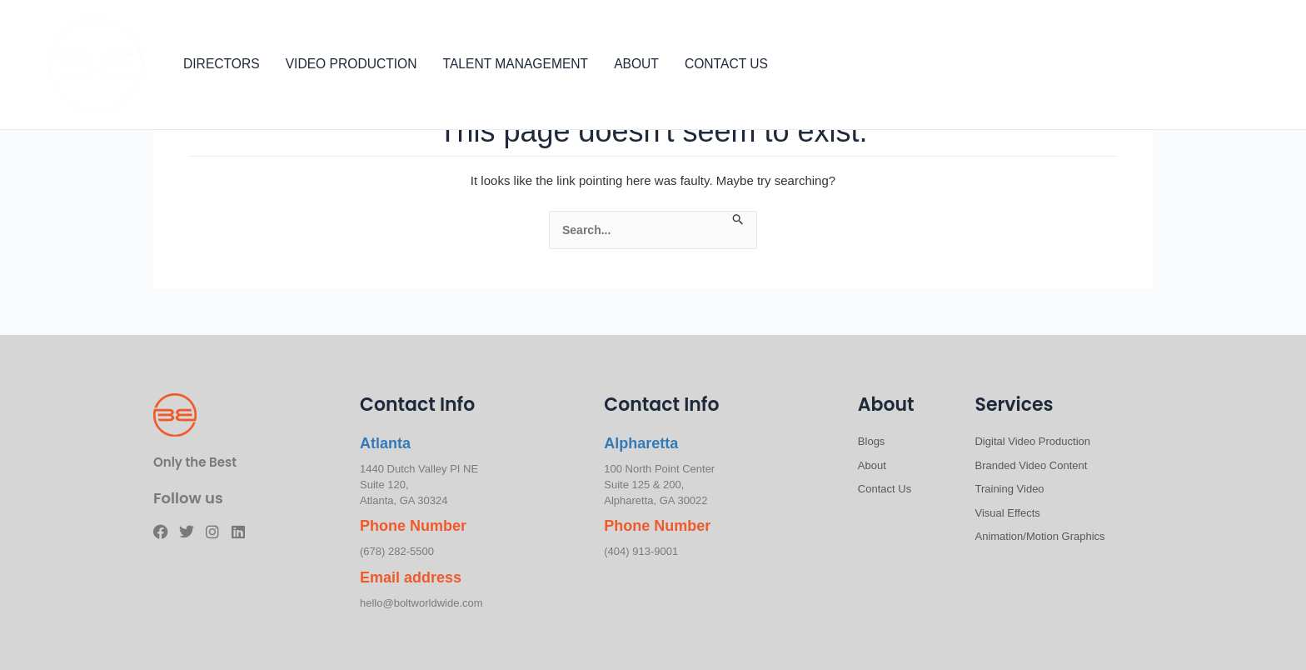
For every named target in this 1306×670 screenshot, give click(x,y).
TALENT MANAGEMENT (516, 64)
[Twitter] (1219, 65)
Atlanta (385, 443)
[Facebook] (1194, 65)
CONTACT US (726, 64)
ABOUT (636, 64)
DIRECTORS (221, 64)
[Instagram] (1244, 65)
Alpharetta (641, 443)
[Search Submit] (738, 220)
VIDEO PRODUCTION (351, 64)
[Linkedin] (1269, 65)
